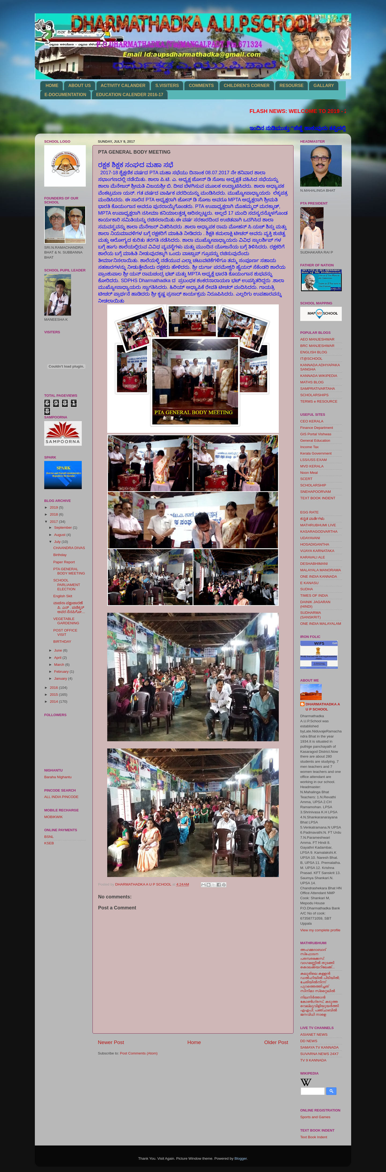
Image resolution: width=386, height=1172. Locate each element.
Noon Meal (309, 473)
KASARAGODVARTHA (318, 532)
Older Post (276, 1042)
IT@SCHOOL (311, 359)
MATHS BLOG (312, 382)
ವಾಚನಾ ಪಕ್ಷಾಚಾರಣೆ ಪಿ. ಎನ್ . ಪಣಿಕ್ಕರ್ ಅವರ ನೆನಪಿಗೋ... (69, 607)
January (61, 678)
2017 (54, 522)
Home (194, 1042)
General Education (315, 440)
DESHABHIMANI (314, 564)
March (59, 665)
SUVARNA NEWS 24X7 (319, 1054)
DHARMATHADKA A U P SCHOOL (323, 706)
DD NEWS (308, 1041)
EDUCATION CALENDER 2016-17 (129, 94)
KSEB (49, 843)
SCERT (306, 479)
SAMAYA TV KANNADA (319, 1047)
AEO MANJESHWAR (317, 339)
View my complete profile (320, 930)
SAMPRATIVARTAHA (317, 389)
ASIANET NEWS (314, 1035)
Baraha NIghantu (58, 777)
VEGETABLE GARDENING (66, 621)
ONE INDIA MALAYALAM (320, 624)
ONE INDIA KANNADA (318, 576)
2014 (54, 702)
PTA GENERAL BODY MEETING (69, 571)
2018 (54, 514)
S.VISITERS (167, 85)
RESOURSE (292, 85)
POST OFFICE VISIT (65, 632)
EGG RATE (309, 512)
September (63, 527)
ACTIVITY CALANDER (123, 85)
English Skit (62, 596)
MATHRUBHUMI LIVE (318, 525)
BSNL (49, 837)
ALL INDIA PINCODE (61, 797)
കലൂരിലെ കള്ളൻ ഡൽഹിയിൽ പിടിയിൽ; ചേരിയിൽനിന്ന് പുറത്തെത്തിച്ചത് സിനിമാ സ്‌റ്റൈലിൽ (320, 982)
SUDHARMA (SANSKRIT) (310, 615)
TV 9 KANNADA (313, 1060)
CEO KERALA (311, 421)
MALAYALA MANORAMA (320, 570)
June (58, 650)
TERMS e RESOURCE (318, 401)
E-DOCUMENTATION (65, 94)
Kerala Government (316, 453)
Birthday (60, 555)
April (58, 658)
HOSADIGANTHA (314, 544)
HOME (52, 85)
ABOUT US (79, 85)
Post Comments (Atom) (139, 1053)
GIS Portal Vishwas (315, 434)
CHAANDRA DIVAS (69, 548)
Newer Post (111, 1042)
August (60, 535)
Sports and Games (315, 1117)
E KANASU (309, 583)
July (58, 542)
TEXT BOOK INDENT (317, 498)
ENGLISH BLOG (313, 352)
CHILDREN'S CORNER (247, 85)
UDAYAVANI (310, 538)
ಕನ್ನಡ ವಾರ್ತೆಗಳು (312, 519)
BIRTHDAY (62, 642)
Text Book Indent (313, 1137)
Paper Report (64, 562)
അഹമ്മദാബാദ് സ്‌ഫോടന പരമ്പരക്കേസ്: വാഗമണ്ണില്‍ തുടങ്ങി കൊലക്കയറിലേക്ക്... (317, 958)
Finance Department (316, 428)
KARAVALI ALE (312, 557)
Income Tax (309, 447)
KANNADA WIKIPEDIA (318, 376)
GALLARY (323, 85)
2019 (54, 507)
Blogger (241, 1158)
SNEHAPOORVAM (315, 492)
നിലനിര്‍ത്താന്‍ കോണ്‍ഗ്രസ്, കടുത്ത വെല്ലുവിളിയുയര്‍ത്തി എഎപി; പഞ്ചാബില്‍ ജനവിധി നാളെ (319, 1006)
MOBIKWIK (53, 817)
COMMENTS (201, 85)
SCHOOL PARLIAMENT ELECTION (66, 584)
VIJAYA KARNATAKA (317, 551)
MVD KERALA (312, 466)
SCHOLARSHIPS (314, 395)
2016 (54, 688)
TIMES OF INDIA (314, 595)
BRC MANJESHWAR (317, 346)
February (62, 672)
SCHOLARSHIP (313, 485)
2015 (54, 695)
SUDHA (306, 589)
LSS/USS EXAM (313, 460)
